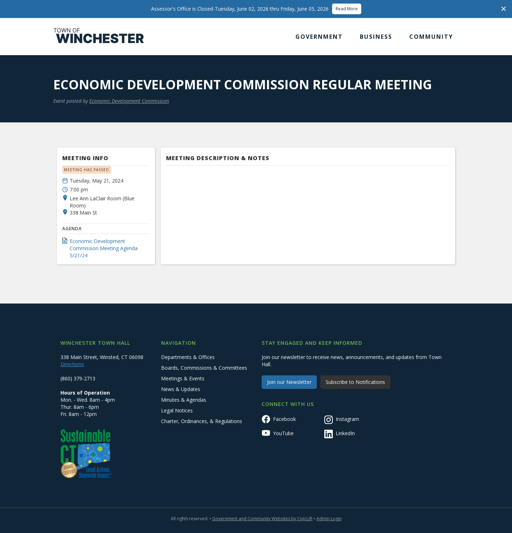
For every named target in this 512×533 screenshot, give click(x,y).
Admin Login (329, 519)
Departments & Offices (188, 357)
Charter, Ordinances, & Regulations (201, 421)
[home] (98, 36)
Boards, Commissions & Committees (204, 367)
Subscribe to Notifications (355, 382)
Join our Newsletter (289, 382)
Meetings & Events (182, 378)
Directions (72, 364)
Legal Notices (177, 410)
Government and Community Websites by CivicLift (262, 519)
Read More (347, 9)
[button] (319, 36)
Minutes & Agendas (183, 399)
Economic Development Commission (129, 100)
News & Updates (180, 389)
